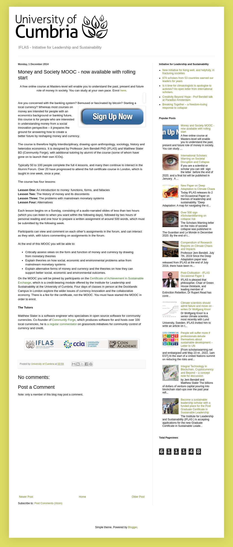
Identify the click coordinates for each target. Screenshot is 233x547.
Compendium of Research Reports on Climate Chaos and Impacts (196, 246)
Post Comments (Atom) (48, 503)
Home (82, 496)
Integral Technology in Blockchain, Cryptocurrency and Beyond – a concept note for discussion (197, 371)
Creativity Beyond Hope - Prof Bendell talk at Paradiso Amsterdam (187, 98)
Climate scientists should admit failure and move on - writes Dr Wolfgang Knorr (197, 306)
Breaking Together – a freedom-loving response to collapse (184, 106)
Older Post (138, 496)
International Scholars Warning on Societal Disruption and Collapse (195, 159)
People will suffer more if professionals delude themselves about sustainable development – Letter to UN (197, 339)
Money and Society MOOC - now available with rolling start (197, 129)
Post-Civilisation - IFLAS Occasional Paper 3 (195, 274)
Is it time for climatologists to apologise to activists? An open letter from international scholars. (187, 89)
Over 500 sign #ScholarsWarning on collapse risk (193, 216)
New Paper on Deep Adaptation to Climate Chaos (198, 187)
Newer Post (26, 496)
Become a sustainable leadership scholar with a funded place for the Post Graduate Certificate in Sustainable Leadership (196, 406)
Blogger (132, 527)
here (123, 90)
